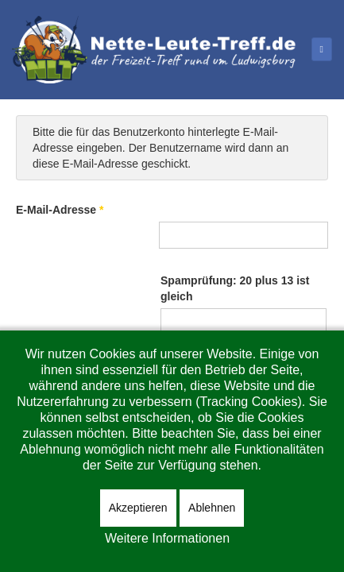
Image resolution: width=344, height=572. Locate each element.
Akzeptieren (138, 507)
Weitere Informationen (167, 538)
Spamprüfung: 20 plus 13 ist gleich (234, 288)
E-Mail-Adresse (60, 209)
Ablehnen (211, 507)
